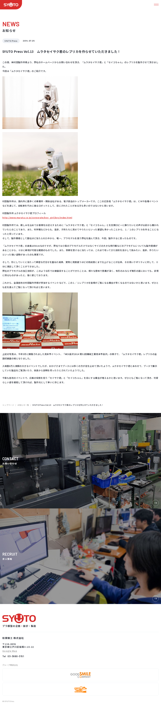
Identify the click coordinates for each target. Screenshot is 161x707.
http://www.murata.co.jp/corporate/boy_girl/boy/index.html (37, 217)
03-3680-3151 (16, 656)
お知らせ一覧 (23, 405)
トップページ (8, 405)
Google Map (9, 651)
